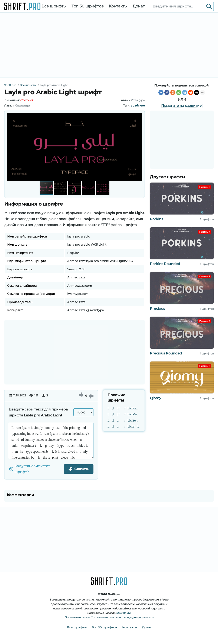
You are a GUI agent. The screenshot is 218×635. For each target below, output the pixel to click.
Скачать (78, 469)
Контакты (118, 6)
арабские (138, 105)
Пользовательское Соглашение (86, 617)
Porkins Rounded (165, 264)
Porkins (156, 219)
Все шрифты (54, 6)
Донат (139, 6)
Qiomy (155, 398)
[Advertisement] (109, 45)
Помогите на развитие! (181, 106)
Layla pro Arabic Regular (124, 408)
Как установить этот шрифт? (29, 469)
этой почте (123, 613)
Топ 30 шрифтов (88, 6)
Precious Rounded (166, 353)
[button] (138, 147)
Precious (157, 309)
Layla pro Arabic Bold (123, 426)
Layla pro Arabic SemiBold (124, 420)
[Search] (209, 6)
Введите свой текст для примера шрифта (38, 412)
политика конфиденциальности (131, 617)
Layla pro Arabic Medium (124, 414)
